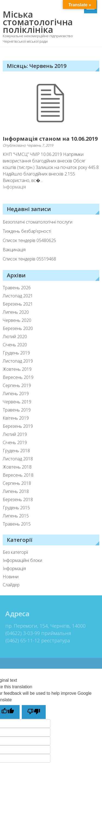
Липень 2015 (16, 516)
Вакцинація (14, 249)
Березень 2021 (18, 304)
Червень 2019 (17, 402)
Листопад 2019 (18, 361)
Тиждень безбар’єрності (27, 231)
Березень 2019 (18, 426)
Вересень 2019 (18, 377)
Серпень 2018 (17, 483)
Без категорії (15, 552)
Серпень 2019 (17, 385)
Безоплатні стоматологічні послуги (37, 222)
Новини (10, 577)
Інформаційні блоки (22, 560)
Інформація (14, 187)
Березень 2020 (18, 328)
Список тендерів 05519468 (29, 259)
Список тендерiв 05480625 (29, 240)
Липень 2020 (16, 312)
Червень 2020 (17, 320)
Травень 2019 (17, 410)
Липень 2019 (16, 394)
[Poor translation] (33, 712)
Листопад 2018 (18, 459)
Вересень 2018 (18, 475)
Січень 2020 (15, 345)
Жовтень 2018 (17, 467)
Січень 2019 (15, 442)
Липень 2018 (16, 491)
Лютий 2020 (15, 337)
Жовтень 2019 (17, 369)
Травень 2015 (17, 524)
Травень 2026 (17, 288)
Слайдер (11, 585)
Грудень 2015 (16, 508)
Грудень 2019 (16, 353)
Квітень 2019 (16, 418)
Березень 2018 (18, 499)
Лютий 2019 (15, 434)
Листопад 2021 (18, 296)
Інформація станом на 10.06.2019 (50, 138)
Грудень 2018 (16, 451)
